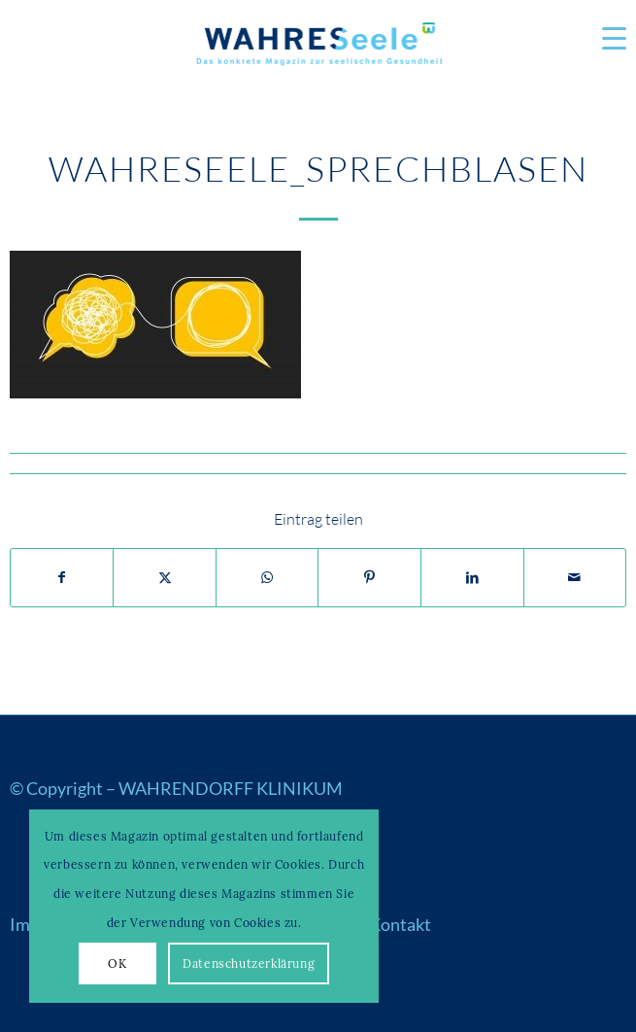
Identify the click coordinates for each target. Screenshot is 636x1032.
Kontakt (400, 924)
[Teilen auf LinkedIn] (472, 578)
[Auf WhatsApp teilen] (267, 578)
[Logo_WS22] (318, 48)
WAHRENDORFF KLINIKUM (230, 788)
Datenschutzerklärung (249, 963)
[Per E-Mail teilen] (575, 578)
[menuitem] (604, 39)
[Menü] (604, 39)
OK (117, 963)
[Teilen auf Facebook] (62, 578)
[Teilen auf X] (165, 578)
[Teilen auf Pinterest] (369, 578)
